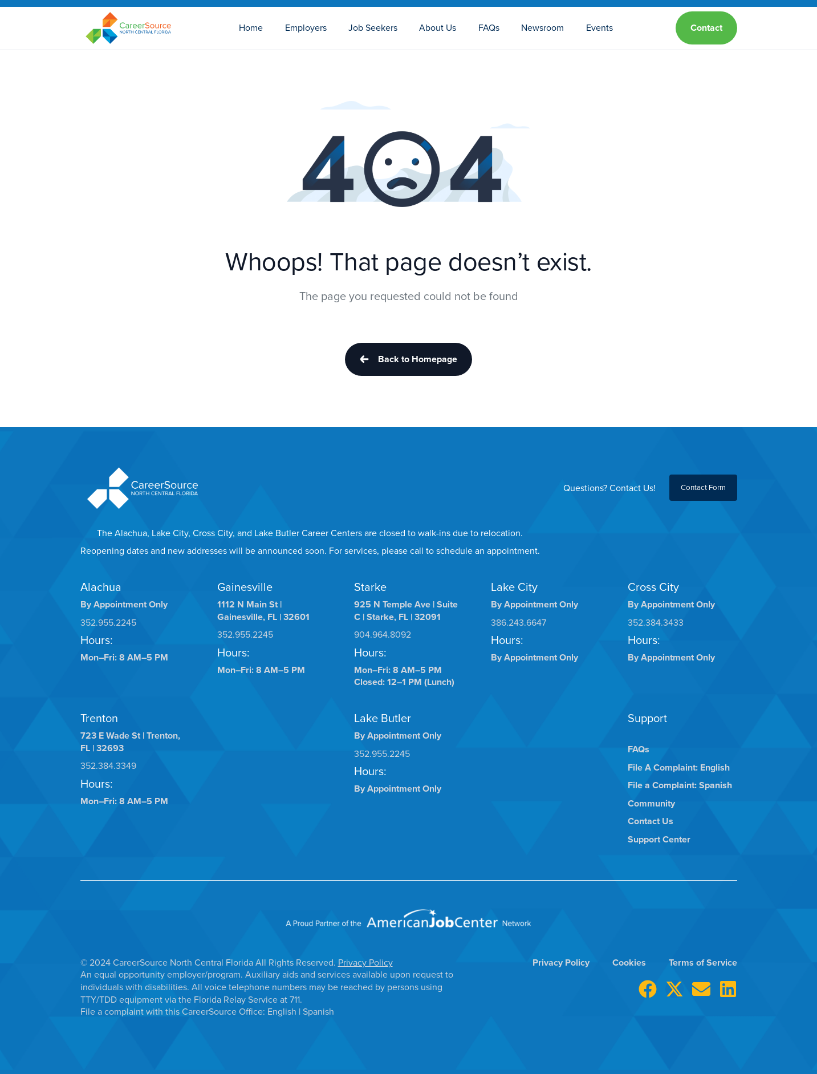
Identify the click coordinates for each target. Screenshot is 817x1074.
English (283, 1011)
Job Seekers (372, 27)
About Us (437, 27)
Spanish (318, 1011)
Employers (306, 27)
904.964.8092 (382, 634)
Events (599, 27)
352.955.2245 (108, 622)
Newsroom (542, 27)
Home (251, 27)
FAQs (488, 27)
